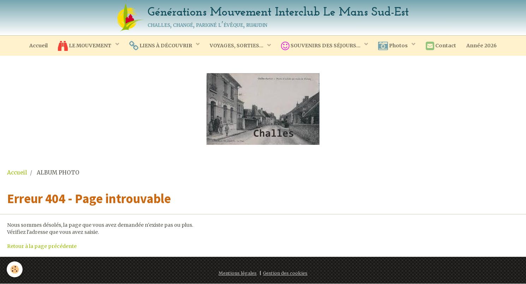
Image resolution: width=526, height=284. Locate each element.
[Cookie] (15, 269)
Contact (441, 46)
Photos (394, 46)
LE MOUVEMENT (84, 46)
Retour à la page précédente (42, 246)
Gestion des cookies (285, 273)
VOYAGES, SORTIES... (236, 45)
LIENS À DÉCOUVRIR (160, 46)
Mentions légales (238, 273)
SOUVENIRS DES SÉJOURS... (321, 46)
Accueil (37, 45)
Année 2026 (482, 45)
